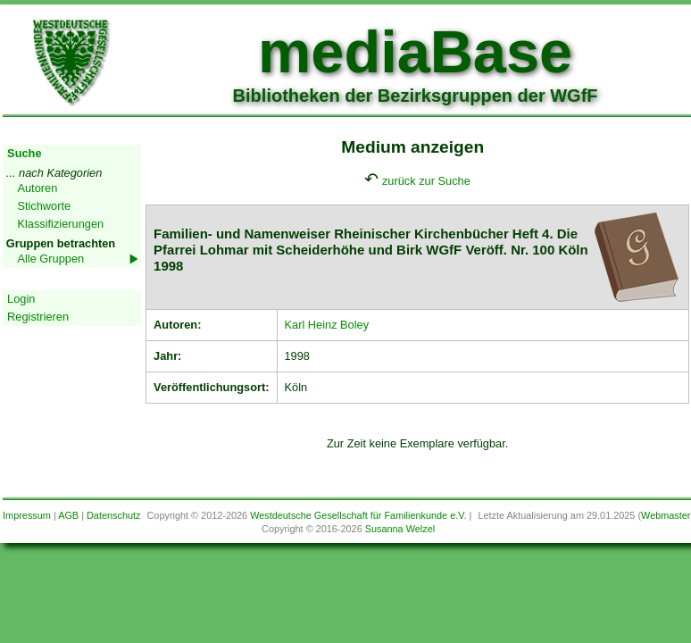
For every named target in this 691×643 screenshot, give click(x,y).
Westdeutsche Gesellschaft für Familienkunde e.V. (358, 515)
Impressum (27, 515)
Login (21, 298)
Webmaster (665, 515)
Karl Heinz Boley (327, 324)
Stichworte (44, 206)
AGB (68, 515)
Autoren (37, 188)
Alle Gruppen (50, 258)
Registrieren (38, 316)
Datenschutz (113, 515)
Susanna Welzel (400, 528)
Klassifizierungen (60, 223)
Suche (24, 153)
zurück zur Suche (426, 181)
